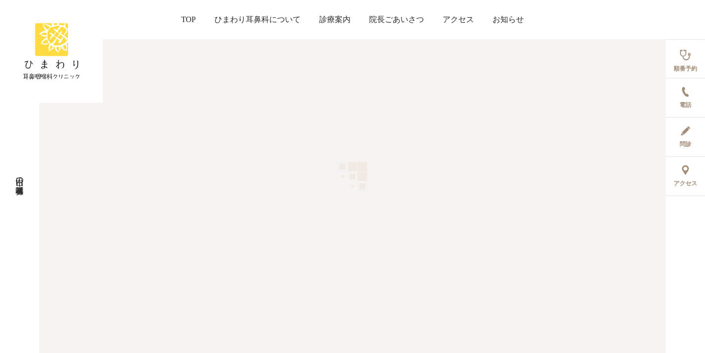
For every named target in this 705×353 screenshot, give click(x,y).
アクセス (458, 19)
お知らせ (508, 19)
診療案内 (335, 19)
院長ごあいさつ (396, 19)
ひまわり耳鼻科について (257, 19)
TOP (188, 19)
